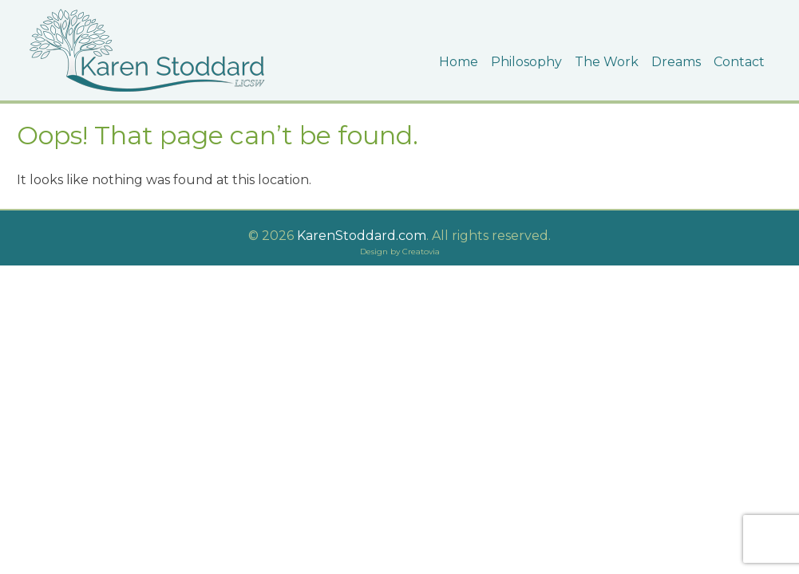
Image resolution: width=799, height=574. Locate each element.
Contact (739, 61)
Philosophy (526, 61)
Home (458, 61)
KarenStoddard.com (360, 235)
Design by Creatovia (400, 251)
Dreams (676, 61)
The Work (607, 61)
